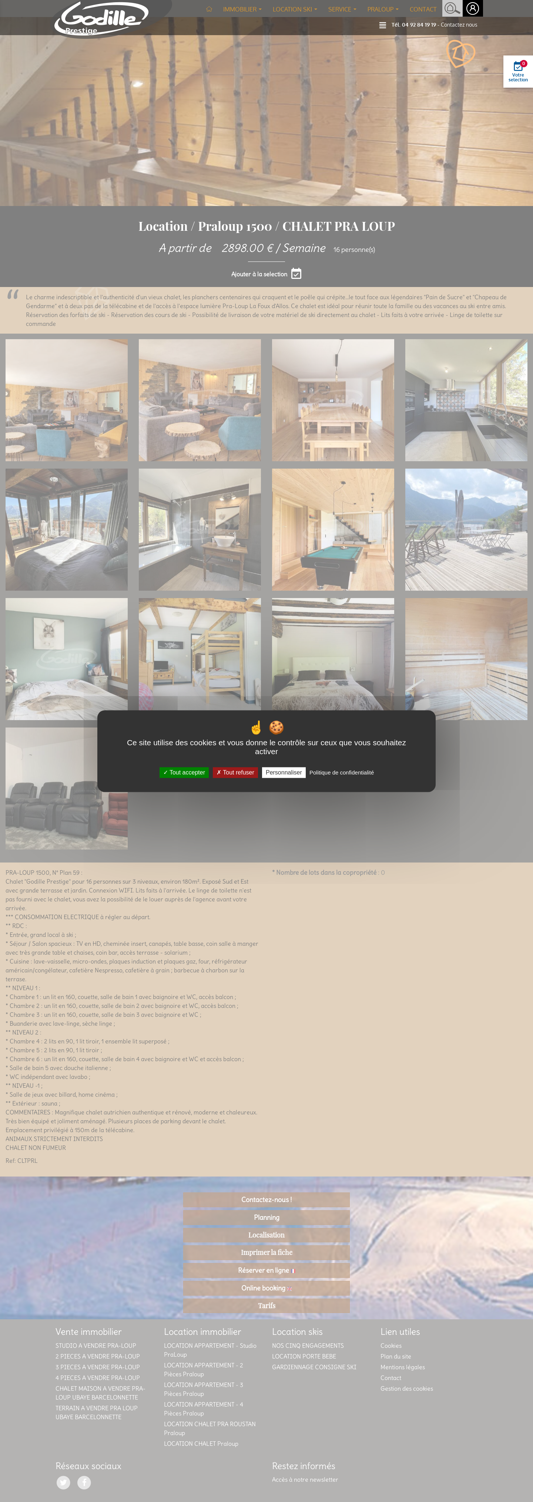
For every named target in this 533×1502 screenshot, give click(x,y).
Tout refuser (235, 772)
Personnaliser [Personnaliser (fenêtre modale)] (284, 772)
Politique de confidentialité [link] (341, 772)
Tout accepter (184, 772)
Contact (423, 9)
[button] (385, 24)
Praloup (385, 11)
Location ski (296, 11)
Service (343, 11)
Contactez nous (459, 24)
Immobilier (244, 11)
